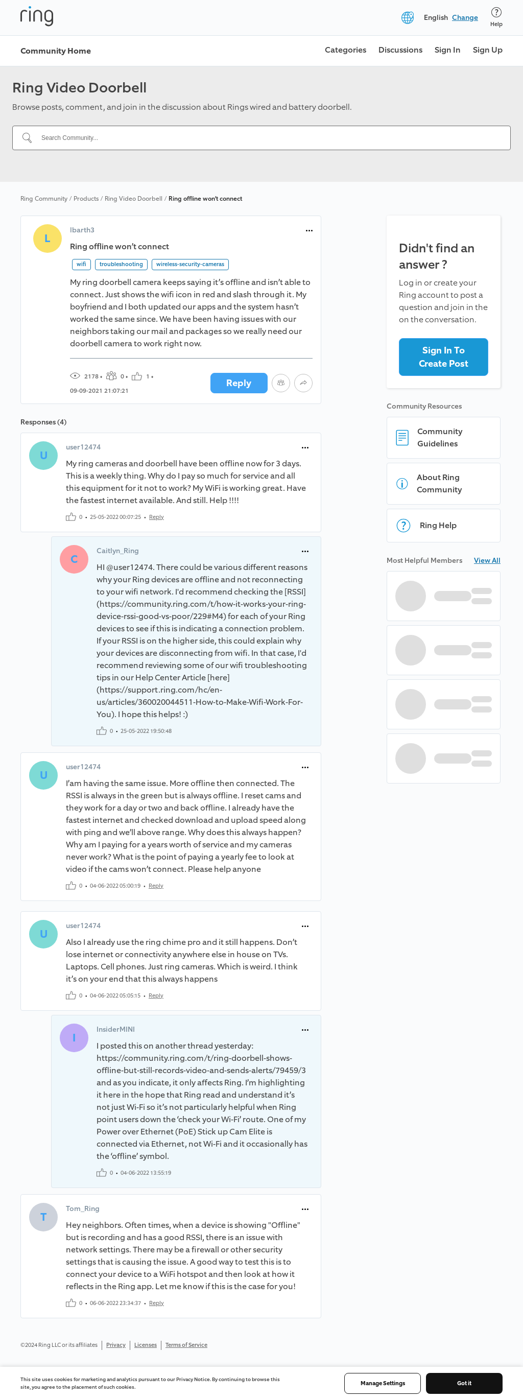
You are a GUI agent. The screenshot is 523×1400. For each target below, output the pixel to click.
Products (86, 199)
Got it (464, 1383)
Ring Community (43, 199)
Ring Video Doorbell (133, 199)
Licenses (145, 1345)
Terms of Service (186, 1345)
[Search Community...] (267, 138)
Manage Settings (383, 1383)
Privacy (116, 1345)
